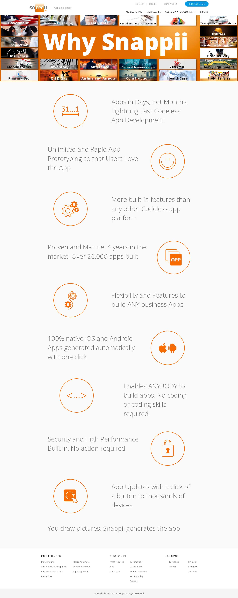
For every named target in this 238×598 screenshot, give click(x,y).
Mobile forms (47, 561)
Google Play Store (81, 566)
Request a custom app (52, 571)
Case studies (136, 566)
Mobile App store (81, 561)
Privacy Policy (136, 576)
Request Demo (197, 3)
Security (134, 581)
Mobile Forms (134, 11)
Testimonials (136, 561)
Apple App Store (80, 571)
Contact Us (170, 3)
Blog (112, 566)
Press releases (117, 561)
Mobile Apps (154, 11)
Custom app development (180, 11)
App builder (46, 576)
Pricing (204, 11)
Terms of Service (138, 571)
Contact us (115, 571)
